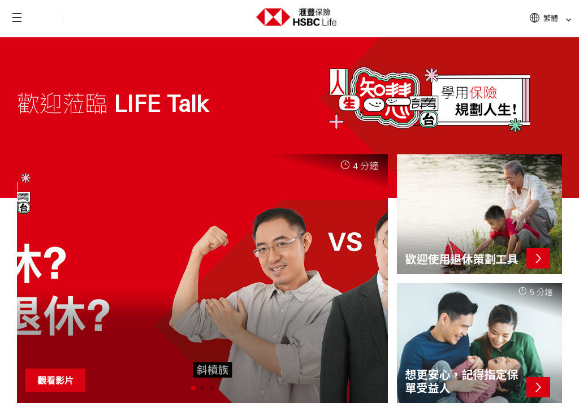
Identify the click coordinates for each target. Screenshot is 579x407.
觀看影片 (55, 380)
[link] (565, 20)
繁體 (557, 18)
